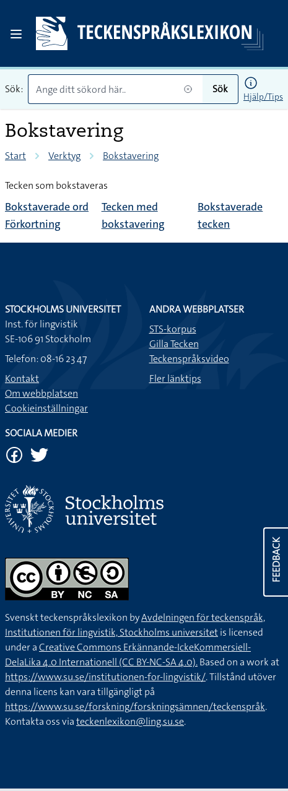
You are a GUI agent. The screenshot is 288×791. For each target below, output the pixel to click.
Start (15, 155)
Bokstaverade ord (47, 206)
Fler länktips (175, 378)
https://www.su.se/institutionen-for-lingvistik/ (105, 676)
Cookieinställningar (46, 408)
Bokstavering (131, 155)
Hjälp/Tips (263, 96)
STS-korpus (172, 328)
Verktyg (64, 155)
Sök (220, 88)
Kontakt (22, 378)
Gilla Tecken (174, 343)
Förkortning (33, 224)
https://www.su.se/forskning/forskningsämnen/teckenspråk (135, 706)
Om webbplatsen (41, 393)
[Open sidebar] (16, 34)
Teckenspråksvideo (189, 358)
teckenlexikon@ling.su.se (130, 721)
